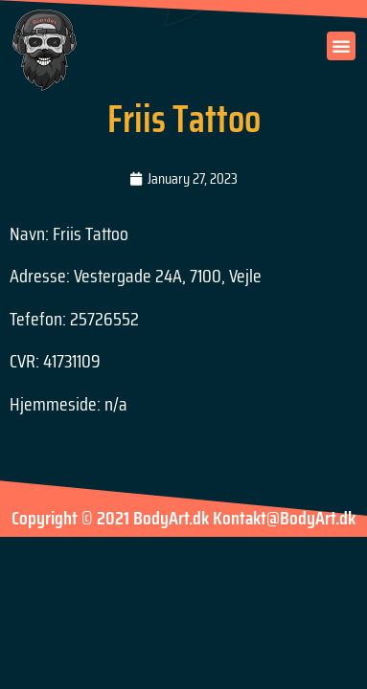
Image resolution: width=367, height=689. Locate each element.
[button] (341, 46)
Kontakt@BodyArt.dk (284, 517)
